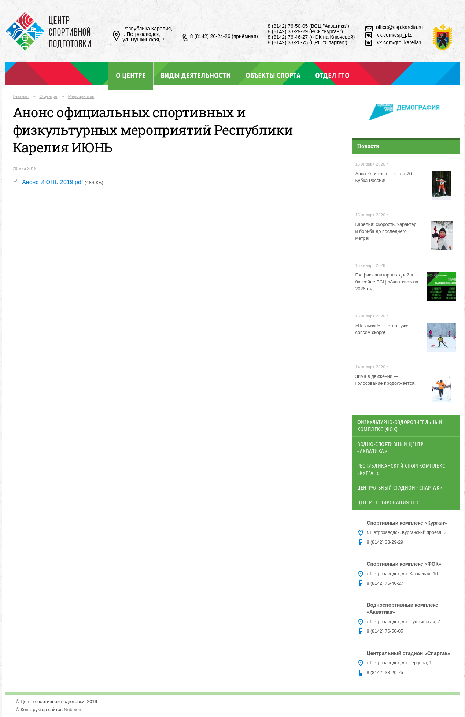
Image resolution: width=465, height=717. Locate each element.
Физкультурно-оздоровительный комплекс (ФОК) (400, 425)
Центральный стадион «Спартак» (399, 487)
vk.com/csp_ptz (394, 35)
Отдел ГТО (332, 75)
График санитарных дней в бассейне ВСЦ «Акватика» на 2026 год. (386, 281)
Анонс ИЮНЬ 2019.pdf (52, 182)
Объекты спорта (273, 75)
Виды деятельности (195, 75)
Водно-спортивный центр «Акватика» (390, 447)
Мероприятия (81, 96)
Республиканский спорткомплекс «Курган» (401, 469)
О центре (131, 75)
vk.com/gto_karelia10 (401, 42)
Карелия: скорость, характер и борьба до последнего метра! (386, 231)
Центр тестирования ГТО (388, 502)
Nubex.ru (73, 709)
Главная (21, 96)
